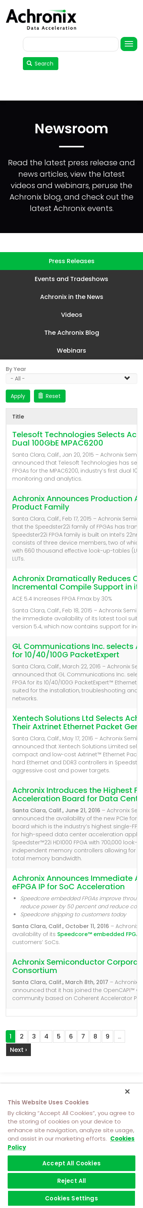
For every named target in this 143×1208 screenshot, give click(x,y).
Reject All (71, 1181)
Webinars (71, 350)
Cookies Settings (71, 1198)
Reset (49, 396)
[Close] (127, 1091)
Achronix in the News (71, 296)
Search (40, 63)
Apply (18, 396)
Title (18, 416)
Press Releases (72, 261)
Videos (71, 314)
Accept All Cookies (71, 1163)
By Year (16, 369)
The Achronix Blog (71, 332)
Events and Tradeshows (71, 279)
